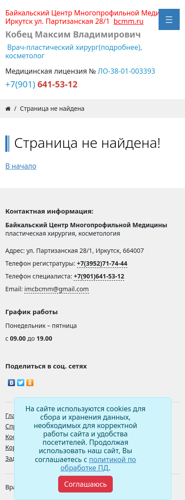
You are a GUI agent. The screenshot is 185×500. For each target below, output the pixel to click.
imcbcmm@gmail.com (56, 289)
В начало (21, 166)
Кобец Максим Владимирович (73, 34)
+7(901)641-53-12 (99, 276)
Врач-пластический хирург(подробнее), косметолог (73, 51)
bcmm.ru (129, 21)
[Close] (85, 484)
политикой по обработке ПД (98, 464)
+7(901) (41, 84)
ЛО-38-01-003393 (126, 71)
